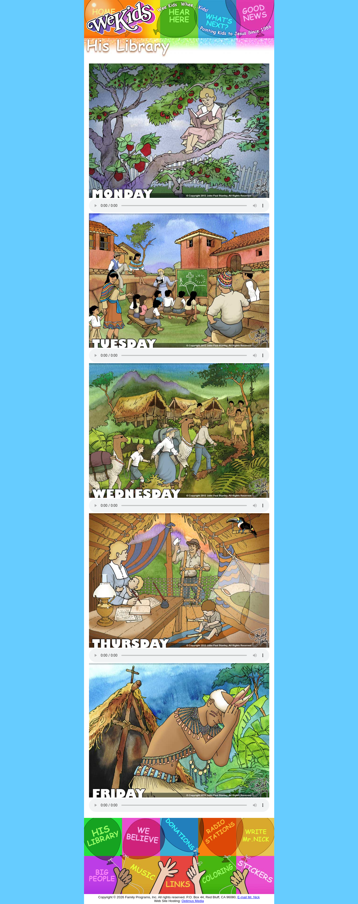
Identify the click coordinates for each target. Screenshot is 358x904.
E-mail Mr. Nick (248, 897)
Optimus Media (192, 901)
